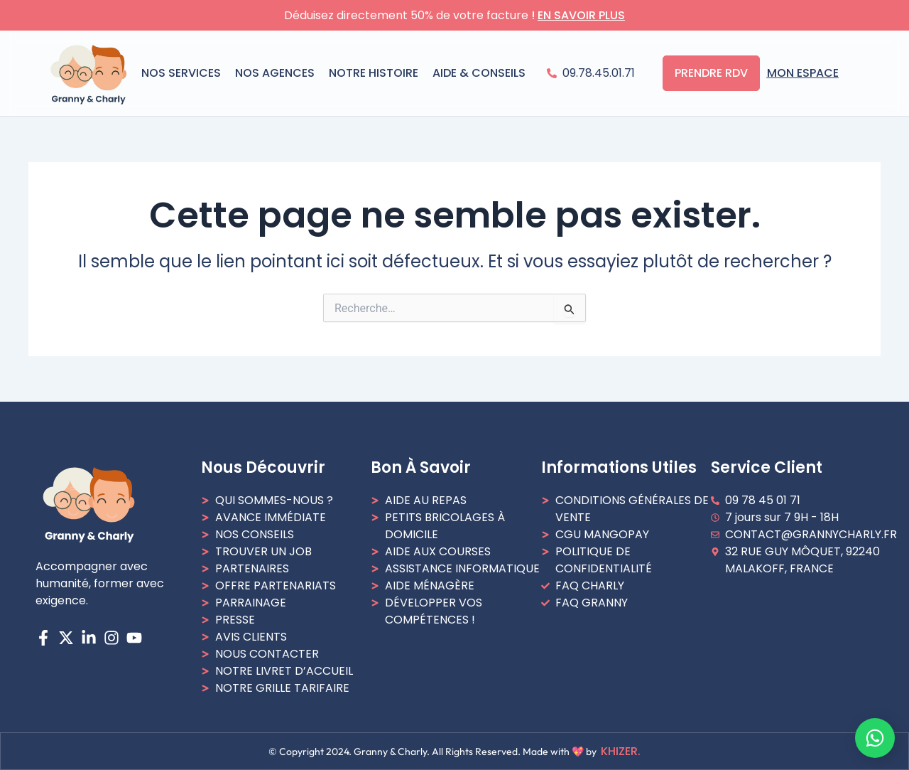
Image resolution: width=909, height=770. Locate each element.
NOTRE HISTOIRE (373, 73)
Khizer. (621, 751)
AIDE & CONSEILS (479, 73)
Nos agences (275, 73)
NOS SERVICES (181, 73)
